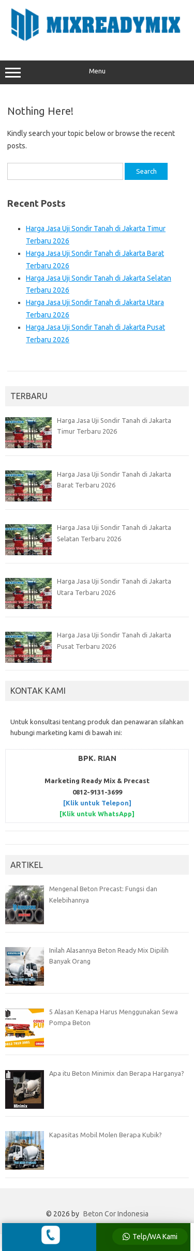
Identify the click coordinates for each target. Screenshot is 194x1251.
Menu (97, 72)
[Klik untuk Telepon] (97, 802)
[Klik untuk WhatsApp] (97, 813)
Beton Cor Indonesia (115, 1214)
